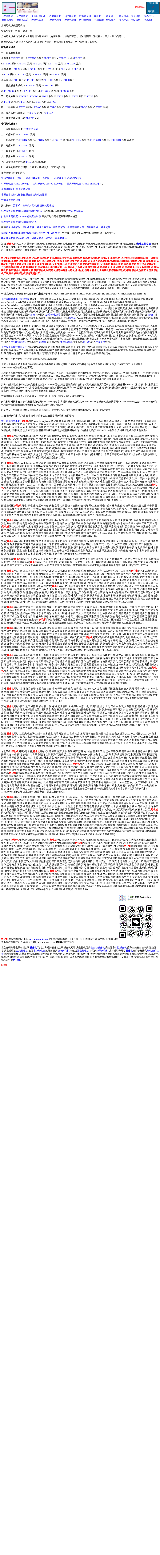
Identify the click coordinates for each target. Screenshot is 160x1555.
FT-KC (99, 107)
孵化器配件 (59, 227)
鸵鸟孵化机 (85, 16)
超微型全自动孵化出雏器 (34, 194)
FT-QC (83, 107)
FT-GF (38, 102)
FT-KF (45, 96)
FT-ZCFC (64, 91)
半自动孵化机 (23, 189)
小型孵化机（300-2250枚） (68, 178)
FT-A (75, 69)
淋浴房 (86, 341)
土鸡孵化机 (22, 950)
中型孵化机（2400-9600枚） (15, 183)
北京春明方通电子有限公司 (15, 299)
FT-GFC (78, 58)
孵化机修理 (55, 19)
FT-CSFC (32, 69)
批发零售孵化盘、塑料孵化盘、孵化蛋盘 (89, 227)
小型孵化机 (7, 16)
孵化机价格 (7, 19)
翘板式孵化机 (47, 205)
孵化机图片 (22, 19)
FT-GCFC (31, 85)
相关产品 (124, 19)
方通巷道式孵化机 (10, 200)
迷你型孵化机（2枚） (12, 178)
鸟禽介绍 (99, 19)
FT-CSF (23, 96)
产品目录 (100, 341)
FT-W (48, 69)
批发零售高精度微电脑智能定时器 (19, 222)
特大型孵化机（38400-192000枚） (84, 183)
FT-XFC (32, 58)
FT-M (29, 162)
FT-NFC (23, 63)
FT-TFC (54, 63)
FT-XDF (29, 118)
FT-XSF (22, 74)
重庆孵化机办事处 (10, 421)
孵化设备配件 (13, 227)
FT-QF (22, 102)
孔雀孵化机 (55, 16)
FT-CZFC (71, 63)
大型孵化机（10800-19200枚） (48, 183)
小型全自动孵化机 (10, 194)
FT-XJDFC (24, 134)
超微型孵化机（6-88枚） (39, 178)
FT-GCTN (76, 140)
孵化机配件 (70, 19)
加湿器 (49, 314)
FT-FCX (49, 112)
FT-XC (37, 107)
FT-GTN (40, 140)
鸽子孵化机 (70, 16)
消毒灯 (151, 314)
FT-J (62, 69)
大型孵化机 (22, 16)
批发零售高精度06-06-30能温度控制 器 (21, 216)
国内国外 (148, 16)
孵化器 (109, 16)
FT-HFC (66, 80)
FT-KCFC (9, 91)
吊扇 (32, 314)
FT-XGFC (24, 145)
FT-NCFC (49, 85)
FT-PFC (47, 58)
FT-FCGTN (115, 140)
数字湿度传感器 (74, 211)
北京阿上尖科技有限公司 (14, 347)
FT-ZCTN (57, 140)
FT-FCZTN (95, 140)
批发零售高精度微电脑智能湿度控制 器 (21, 211)
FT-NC (68, 107)
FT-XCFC (27, 91)
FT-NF (7, 102)
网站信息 (135, 19)
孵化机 (97, 16)
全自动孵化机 (38, 16)
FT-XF (75, 96)
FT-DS (15, 80)
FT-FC (33, 112)
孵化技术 (110, 19)
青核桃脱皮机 (18, 341)
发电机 (72, 317)
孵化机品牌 (37, 19)
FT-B (6, 74)
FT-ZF (60, 96)
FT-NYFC (24, 156)
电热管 (56, 314)
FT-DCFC (48, 80)
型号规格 (135, 16)
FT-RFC (38, 74)
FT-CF (53, 102)
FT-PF (90, 96)
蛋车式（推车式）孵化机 (26, 205)
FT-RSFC (55, 74)
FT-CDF (34, 96)
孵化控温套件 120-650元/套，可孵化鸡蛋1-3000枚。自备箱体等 (34, 238)
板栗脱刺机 (66, 341)
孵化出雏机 (85, 19)
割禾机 (42, 341)
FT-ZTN (23, 140)
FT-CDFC (15, 58)
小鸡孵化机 (39, 950)
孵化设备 (124, 16)
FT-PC (53, 107)
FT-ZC (22, 107)
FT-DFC (31, 80)
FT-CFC (16, 69)
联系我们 (148, 19)
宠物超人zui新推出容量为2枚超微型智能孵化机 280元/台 (30, 233)
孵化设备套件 (44, 227)
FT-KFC (7, 63)
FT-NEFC (23, 151)
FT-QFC (38, 63)
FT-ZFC (63, 58)
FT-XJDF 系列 (31, 129)
